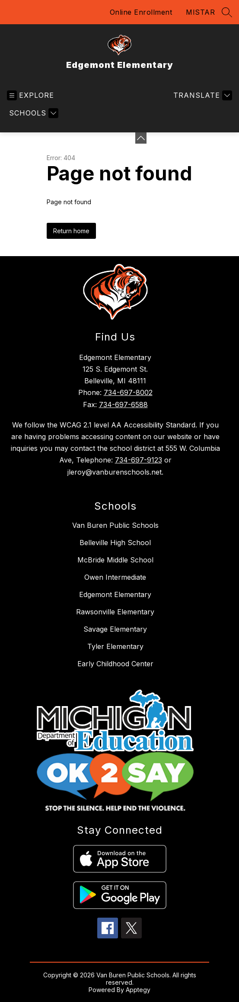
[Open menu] (30, 95)
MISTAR (200, 12)
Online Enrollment (141, 12)
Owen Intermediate (115, 577)
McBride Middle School (115, 560)
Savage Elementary (115, 629)
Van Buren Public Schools (115, 525)
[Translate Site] (201, 95)
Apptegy (138, 989)
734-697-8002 (128, 392)
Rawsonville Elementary (115, 611)
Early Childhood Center (115, 663)
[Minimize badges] (141, 138)
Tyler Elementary (115, 646)
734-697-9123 (138, 460)
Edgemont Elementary (115, 594)
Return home (71, 230)
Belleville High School (115, 542)
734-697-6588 (123, 404)
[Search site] (227, 12)
